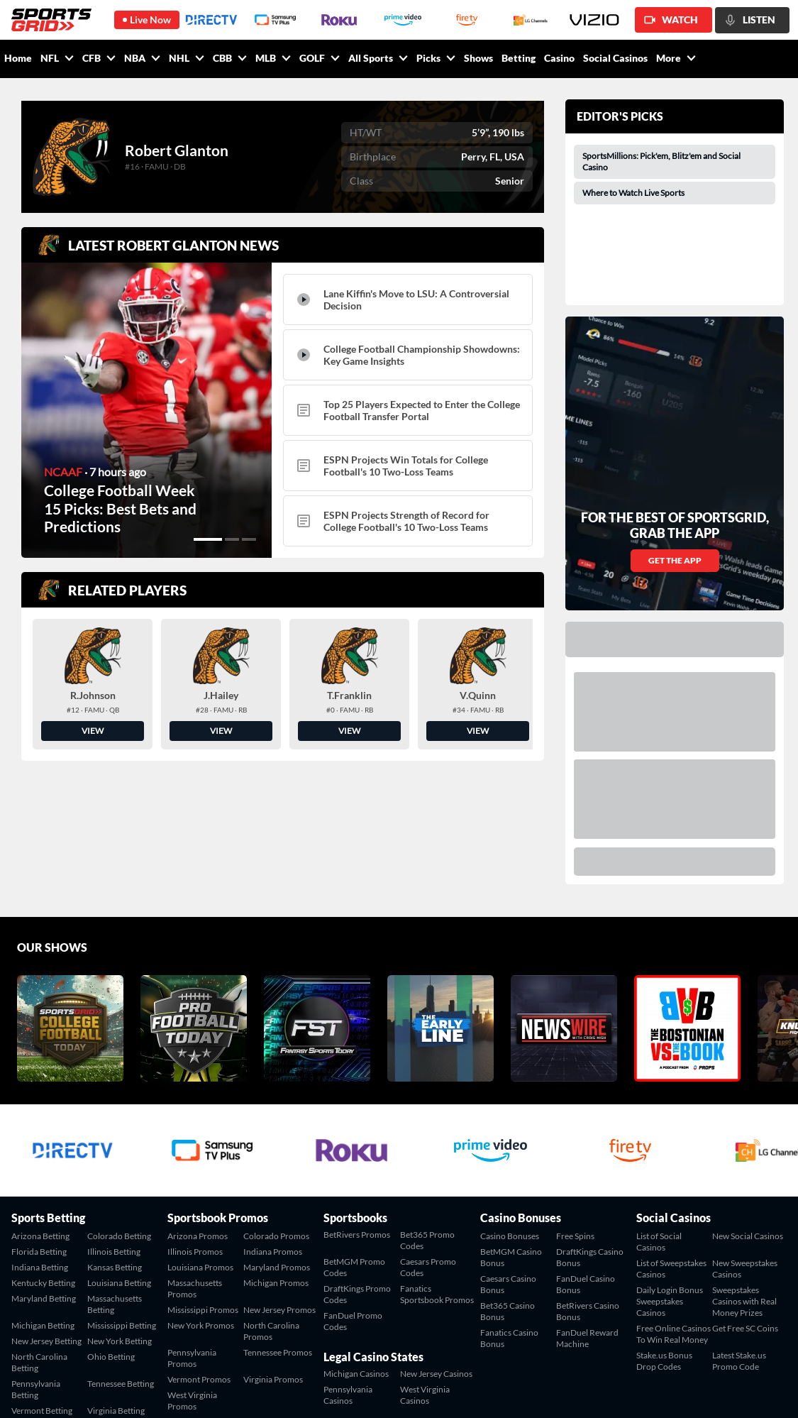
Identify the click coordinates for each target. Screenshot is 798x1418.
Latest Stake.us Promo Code (739, 1238)
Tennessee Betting (120, 1260)
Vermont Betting (41, 1287)
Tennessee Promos (277, 1229)
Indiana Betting (39, 1144)
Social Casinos (615, 58)
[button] (208, 539)
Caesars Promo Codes (428, 1144)
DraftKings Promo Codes (357, 1171)
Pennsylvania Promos (191, 1235)
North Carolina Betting (39, 1240)
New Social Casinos (747, 1113)
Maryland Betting (43, 1175)
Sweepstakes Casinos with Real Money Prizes (744, 1178)
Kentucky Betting (43, 1160)
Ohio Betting (111, 1234)
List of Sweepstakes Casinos (671, 1146)
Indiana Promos (272, 1128)
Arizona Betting (40, 1113)
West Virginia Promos (192, 1278)
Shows (478, 58)
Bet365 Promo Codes (427, 1117)
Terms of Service (693, 1390)
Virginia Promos (273, 1256)
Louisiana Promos (200, 1144)
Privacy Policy (761, 1390)
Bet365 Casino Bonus (507, 1188)
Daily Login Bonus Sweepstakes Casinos (669, 1178)
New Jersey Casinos (436, 1251)
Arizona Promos (197, 1113)
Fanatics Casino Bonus (509, 1215)
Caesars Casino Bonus (508, 1161)
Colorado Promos (276, 1113)
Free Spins (575, 1113)
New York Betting (119, 1218)
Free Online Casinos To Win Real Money (673, 1211)
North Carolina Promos (271, 1208)
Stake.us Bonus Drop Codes (664, 1238)
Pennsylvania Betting (35, 1266)
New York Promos (200, 1202)
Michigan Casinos (356, 1251)
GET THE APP (675, 437)
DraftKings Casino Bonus (590, 1134)
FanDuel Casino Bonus (585, 1161)
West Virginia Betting (36, 1309)
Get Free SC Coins (745, 1205)
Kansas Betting (114, 1144)
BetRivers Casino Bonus (587, 1188)
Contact (637, 1390)
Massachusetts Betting (114, 1181)
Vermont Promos (199, 1256)
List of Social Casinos (659, 1119)
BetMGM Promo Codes (354, 1144)
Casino (559, 58)
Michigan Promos (276, 1160)
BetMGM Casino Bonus (511, 1134)
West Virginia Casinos (425, 1272)
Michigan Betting (42, 1202)
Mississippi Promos (202, 1187)
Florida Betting (39, 1128)
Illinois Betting (113, 1128)
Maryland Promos (276, 1144)
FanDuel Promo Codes (352, 1198)
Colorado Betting (119, 1113)
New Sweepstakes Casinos (744, 1146)
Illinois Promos (195, 1128)
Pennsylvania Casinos (347, 1272)
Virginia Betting (116, 1287)
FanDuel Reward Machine (587, 1215)
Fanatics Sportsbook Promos (437, 1171)
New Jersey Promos (279, 1187)
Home (18, 58)
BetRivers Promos (356, 1111)
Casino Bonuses (509, 1113)
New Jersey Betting (46, 1218)
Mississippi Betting (121, 1202)
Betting (518, 58)
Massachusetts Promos (194, 1166)
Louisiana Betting (119, 1160)
